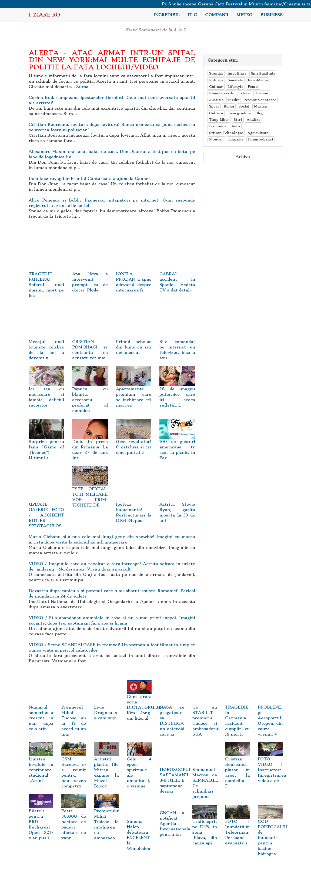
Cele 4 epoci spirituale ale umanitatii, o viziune (139, 767)
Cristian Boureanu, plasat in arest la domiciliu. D (237, 767)
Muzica (260, 106)
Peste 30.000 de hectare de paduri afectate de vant (73, 819)
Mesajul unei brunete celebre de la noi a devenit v (46, 339)
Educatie (235, 139)
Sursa (82, 86)
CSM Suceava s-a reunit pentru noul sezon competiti (73, 767)
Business (271, 14)
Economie (218, 126)
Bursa (229, 106)
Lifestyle (235, 87)
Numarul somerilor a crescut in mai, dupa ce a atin (41, 710)
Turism (261, 93)
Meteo (244, 14)
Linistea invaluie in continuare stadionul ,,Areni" (41, 764)
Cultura (216, 113)
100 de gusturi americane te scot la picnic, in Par (177, 442)
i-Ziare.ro (44, 15)
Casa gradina (239, 113)
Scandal (216, 73)
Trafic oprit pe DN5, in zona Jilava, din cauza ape (204, 827)
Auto (235, 126)
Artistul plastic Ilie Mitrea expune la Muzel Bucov (106, 767)
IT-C (192, 14)
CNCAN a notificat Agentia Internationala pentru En (175, 823)
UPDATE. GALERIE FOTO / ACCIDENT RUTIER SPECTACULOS (46, 504)
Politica (216, 80)
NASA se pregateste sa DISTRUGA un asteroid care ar (172, 713)
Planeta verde (221, 93)
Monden (216, 139)
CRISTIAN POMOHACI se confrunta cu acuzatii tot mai (90, 339)
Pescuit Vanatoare (259, 100)
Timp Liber (219, 120)
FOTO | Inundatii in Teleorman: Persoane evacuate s (237, 827)
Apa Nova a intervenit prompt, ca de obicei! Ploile (90, 271)
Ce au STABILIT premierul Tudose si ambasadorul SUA (205, 713)
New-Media (258, 80)
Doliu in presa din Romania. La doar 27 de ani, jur (90, 442)
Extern (244, 93)
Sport (214, 106)
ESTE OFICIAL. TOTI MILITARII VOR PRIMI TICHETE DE (90, 490)
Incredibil (166, 14)
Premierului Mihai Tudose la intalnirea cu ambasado (106, 819)
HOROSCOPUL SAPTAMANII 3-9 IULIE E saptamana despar (175, 772)
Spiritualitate (263, 73)
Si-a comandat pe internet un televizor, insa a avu (177, 339)
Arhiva (243, 156)
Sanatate (235, 80)
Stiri (238, 120)
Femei (253, 87)
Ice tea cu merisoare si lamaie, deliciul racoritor (46, 390)
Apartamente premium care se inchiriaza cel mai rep (134, 390)
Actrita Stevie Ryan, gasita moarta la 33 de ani (177, 502)
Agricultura (258, 133)
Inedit (233, 100)
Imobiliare (237, 73)
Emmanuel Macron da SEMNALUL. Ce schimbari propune (205, 775)
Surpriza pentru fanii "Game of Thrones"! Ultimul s (46, 442)
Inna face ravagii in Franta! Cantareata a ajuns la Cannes (90, 178)
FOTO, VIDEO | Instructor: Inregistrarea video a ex (272, 764)
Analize (253, 120)
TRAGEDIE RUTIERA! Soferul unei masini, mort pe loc (46, 274)
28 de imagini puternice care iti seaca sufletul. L (177, 390)
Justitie (216, 100)
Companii (216, 14)
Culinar (216, 87)
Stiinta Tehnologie (226, 133)
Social (244, 106)
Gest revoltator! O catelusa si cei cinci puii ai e (134, 440)
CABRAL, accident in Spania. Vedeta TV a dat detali (177, 271)
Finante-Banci (260, 139)
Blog (259, 113)
